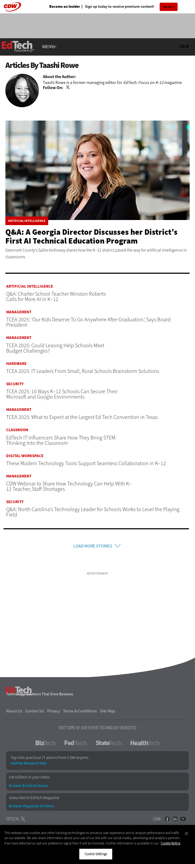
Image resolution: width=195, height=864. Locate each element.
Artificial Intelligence (27, 220)
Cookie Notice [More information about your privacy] (170, 843)
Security (15, 384)
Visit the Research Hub (28, 765)
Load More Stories (92, 546)
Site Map (107, 713)
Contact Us (34, 713)
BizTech (46, 744)
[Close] (186, 833)
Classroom (17, 430)
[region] (97, 844)
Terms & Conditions (80, 713)
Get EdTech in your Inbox (29, 779)
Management (18, 312)
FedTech (76, 744)
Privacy (53, 713)
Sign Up (167, 7)
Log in (183, 46)
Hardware (16, 364)
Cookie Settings (96, 854)
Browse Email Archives (28, 787)
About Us (14, 713)
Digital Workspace (24, 456)
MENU (48, 47)
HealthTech (145, 744)
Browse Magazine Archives (31, 807)
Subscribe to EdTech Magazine (34, 799)
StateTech (109, 744)
